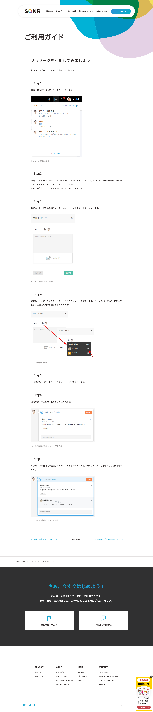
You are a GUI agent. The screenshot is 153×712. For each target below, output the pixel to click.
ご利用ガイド (61, 672)
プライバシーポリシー (107, 680)
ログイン (121, 11)
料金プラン (60, 11)
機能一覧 (49, 11)
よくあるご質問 (61, 676)
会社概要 (102, 684)
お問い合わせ (103, 672)
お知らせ (81, 680)
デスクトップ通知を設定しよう (108, 539)
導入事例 (72, 11)
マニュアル (26, 562)
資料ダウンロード (85, 11)
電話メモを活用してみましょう (45, 539)
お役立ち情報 (101, 11)
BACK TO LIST (76, 539)
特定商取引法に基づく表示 (108, 676)
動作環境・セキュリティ (65, 680)
